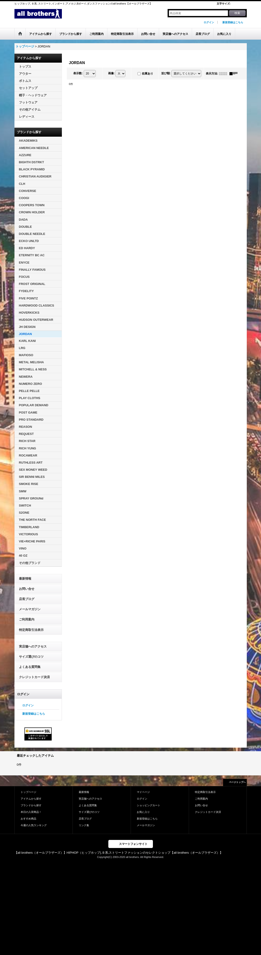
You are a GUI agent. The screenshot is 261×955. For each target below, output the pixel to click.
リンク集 (84, 825)
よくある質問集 (30, 667)
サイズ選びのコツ (31, 656)
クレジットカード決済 (34, 677)
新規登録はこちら (232, 22)
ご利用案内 (26, 619)
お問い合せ (26, 589)
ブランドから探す (31, 805)
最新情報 (25, 578)
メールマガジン (30, 609)
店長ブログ (26, 599)
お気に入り (143, 812)
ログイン (209, 22)
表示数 (78, 73)
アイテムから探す (31, 798)
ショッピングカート (148, 805)
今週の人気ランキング (34, 825)
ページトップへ (237, 782)
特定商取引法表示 (31, 630)
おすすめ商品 (28, 818)
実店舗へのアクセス (33, 646)
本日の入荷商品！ (31, 812)
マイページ (143, 792)
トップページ (28, 792)
